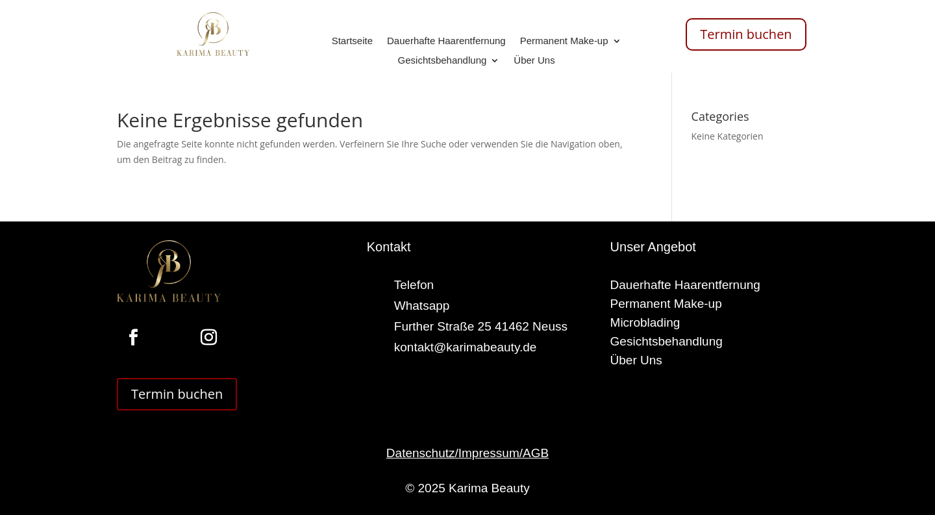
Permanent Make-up (564, 41)
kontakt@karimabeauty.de (465, 347)
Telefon (414, 285)
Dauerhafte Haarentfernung (446, 41)
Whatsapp (422, 305)
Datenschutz (420, 453)
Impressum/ (490, 453)
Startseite (352, 41)
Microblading (645, 322)
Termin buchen (746, 34)
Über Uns (534, 61)
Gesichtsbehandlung (442, 61)
